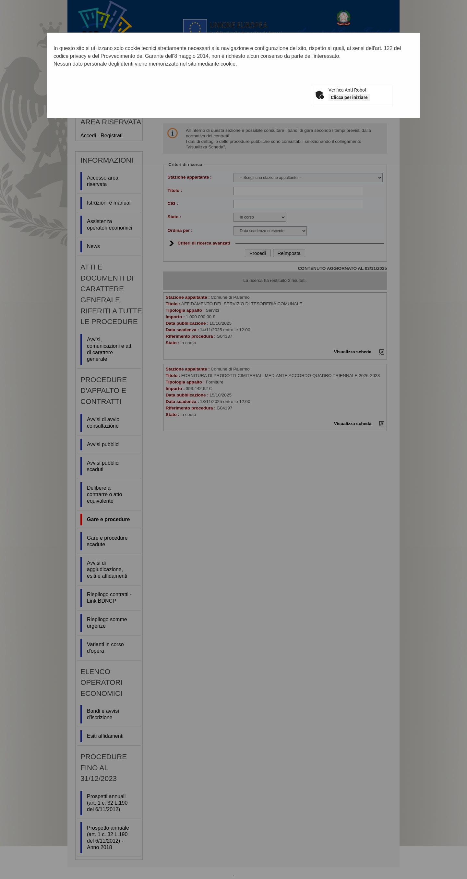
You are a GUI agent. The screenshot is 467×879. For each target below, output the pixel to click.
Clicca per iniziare (349, 97)
